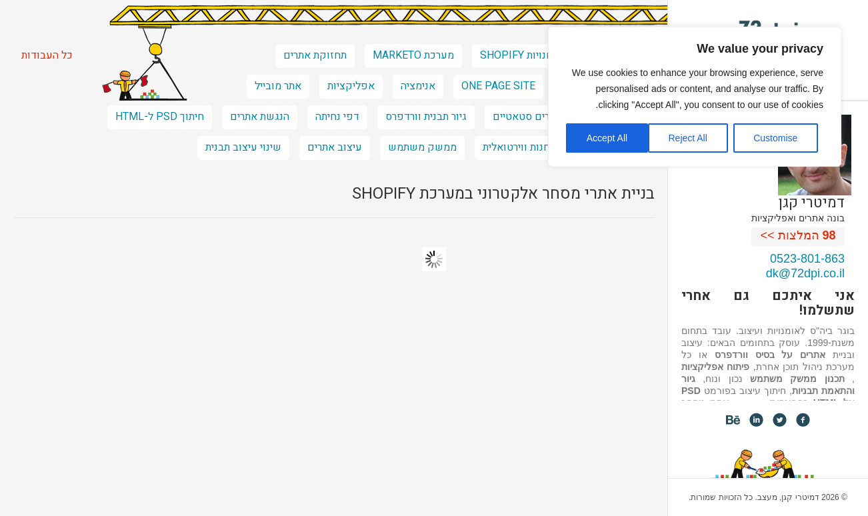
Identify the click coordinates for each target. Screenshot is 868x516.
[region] (694, 97)
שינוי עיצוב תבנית (243, 147)
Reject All (687, 138)
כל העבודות (47, 55)
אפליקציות (351, 86)
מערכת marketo (413, 55)
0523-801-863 (807, 258)
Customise (775, 138)
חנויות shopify (516, 55)
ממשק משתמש (422, 147)
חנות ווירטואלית (516, 147)
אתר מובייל (278, 86)
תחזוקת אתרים (315, 55)
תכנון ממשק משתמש (797, 378)
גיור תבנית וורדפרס (426, 117)
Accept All (607, 138)
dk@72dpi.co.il (805, 273)
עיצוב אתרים (334, 147)
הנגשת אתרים (259, 117)
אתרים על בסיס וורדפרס (770, 354)
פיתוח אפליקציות (715, 366)
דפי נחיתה (337, 117)
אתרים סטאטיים (527, 117)
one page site (498, 86)
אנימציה (418, 86)
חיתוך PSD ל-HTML (159, 117)
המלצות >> (798, 235)
